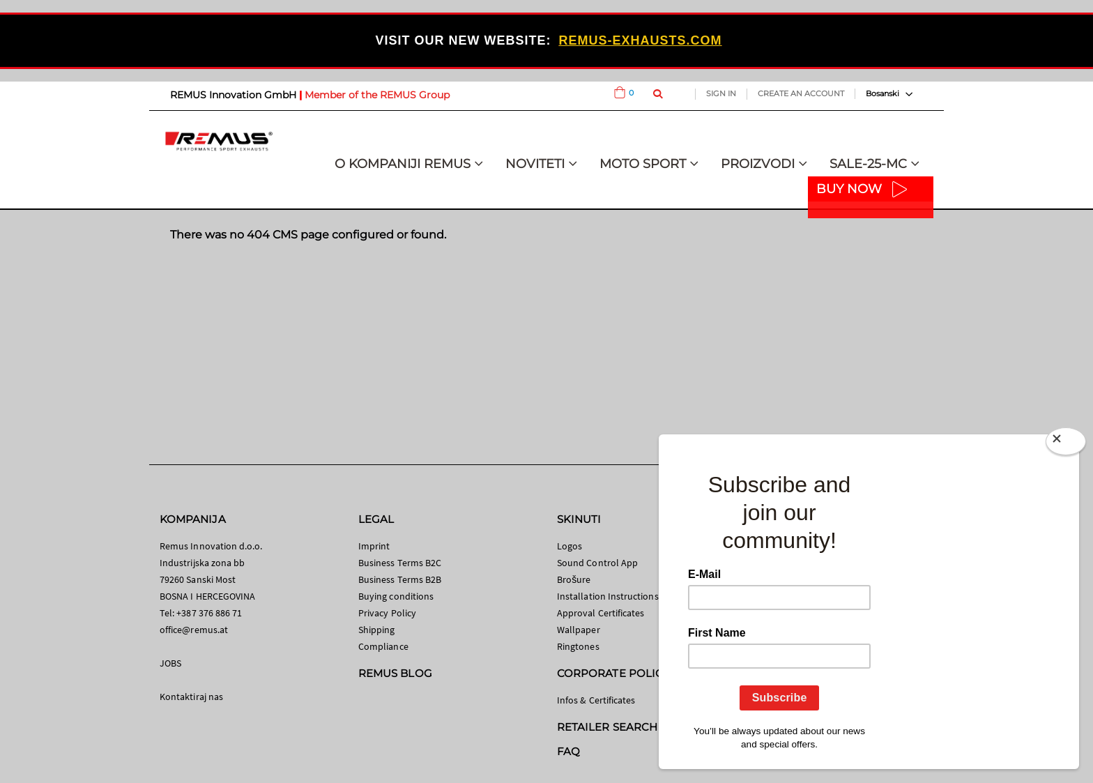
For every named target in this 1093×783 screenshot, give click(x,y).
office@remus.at (194, 629)
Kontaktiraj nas (191, 696)
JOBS (170, 663)
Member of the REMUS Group (377, 95)
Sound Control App (597, 562)
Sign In (721, 93)
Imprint (374, 546)
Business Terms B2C (399, 562)
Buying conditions (396, 596)
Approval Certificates (600, 613)
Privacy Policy (387, 613)
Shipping (376, 629)
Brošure (574, 579)
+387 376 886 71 (209, 613)
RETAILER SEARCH (607, 726)
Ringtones (578, 646)
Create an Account (801, 93)
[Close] (1066, 444)
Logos (569, 546)
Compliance (383, 646)
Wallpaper (578, 629)
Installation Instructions (608, 596)
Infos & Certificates (596, 700)
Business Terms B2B (399, 579)
